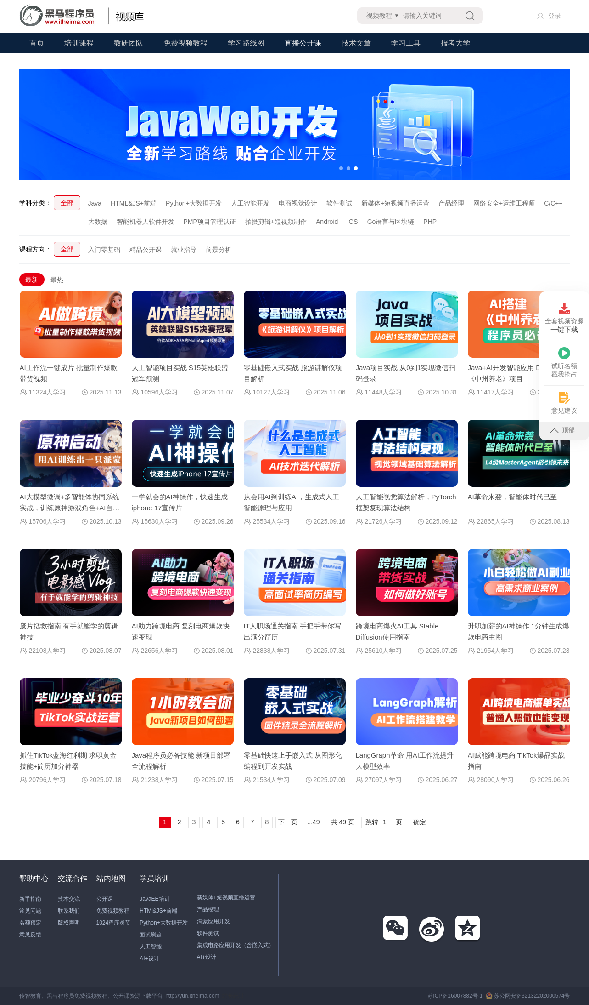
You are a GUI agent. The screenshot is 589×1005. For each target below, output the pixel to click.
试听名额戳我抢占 (564, 362)
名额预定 (30, 922)
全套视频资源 (564, 318)
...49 (313, 822)
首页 (36, 43)
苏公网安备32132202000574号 (528, 996)
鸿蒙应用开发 (213, 921)
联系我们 (69, 911)
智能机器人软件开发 (145, 221)
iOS (352, 221)
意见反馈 (30, 934)
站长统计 (233, 996)
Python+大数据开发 (194, 203)
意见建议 (564, 403)
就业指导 (183, 249)
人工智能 (151, 946)
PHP (430, 221)
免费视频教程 (185, 43)
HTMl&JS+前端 (158, 911)
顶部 (562, 430)
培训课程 (79, 43)
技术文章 (356, 43)
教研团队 (128, 43)
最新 (31, 279)
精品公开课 (145, 249)
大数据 (97, 221)
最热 (56, 279)
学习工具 (406, 43)
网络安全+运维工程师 (504, 203)
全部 (67, 202)
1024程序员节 (113, 922)
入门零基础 (104, 249)
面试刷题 (151, 934)
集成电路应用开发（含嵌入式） (235, 945)
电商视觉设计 (298, 203)
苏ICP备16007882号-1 (454, 996)
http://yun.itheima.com (192, 996)
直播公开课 (303, 43)
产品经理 (451, 203)
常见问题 (30, 911)
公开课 (104, 899)
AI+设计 (149, 958)
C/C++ (553, 203)
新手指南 (30, 899)
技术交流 (69, 899)
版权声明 (69, 922)
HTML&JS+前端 (134, 203)
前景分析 (218, 249)
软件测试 (339, 203)
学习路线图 (246, 43)
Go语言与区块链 (391, 221)
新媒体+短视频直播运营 (395, 203)
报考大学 (455, 43)
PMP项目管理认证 (210, 221)
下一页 (287, 822)
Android (327, 221)
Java (95, 203)
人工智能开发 (250, 203)
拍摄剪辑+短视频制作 (276, 221)
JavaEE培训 (154, 899)
